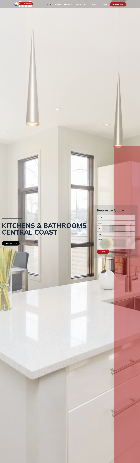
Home (49, 4)
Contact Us (103, 4)
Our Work (92, 4)
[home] (23, 4)
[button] (68, 4)
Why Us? (58, 4)
